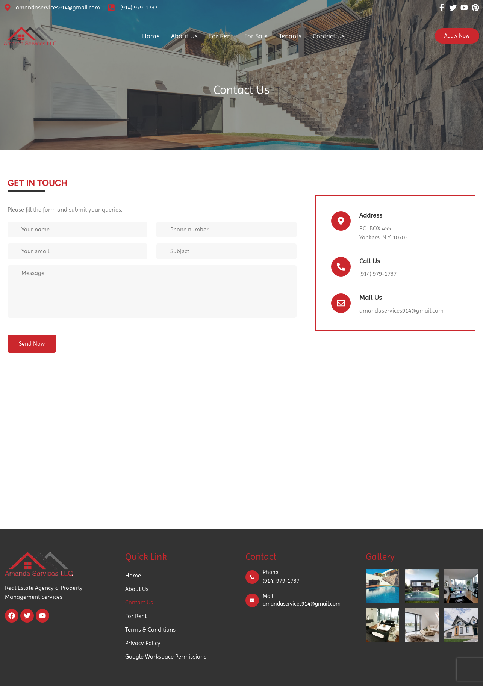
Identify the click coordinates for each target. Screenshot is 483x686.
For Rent (221, 36)
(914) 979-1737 (138, 7)
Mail (268, 596)
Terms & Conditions (150, 629)
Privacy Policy (142, 643)
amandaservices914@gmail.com (58, 7)
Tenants (290, 36)
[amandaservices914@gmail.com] (7, 7)
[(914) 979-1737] (111, 7)
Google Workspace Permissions (165, 656)
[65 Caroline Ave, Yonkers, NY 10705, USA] (241, 454)
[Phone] (252, 577)
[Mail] (252, 600)
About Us (184, 36)
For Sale (256, 36)
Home (151, 36)
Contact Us (329, 36)
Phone (270, 572)
